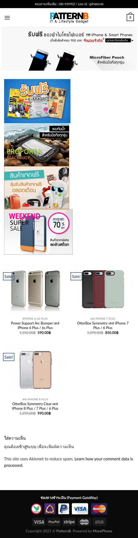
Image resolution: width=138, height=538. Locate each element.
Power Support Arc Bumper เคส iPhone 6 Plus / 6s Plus (35, 325)
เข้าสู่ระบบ (27, 446)
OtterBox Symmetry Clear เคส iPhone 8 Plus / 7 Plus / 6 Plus (35, 406)
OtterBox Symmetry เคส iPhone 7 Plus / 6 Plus (103, 325)
